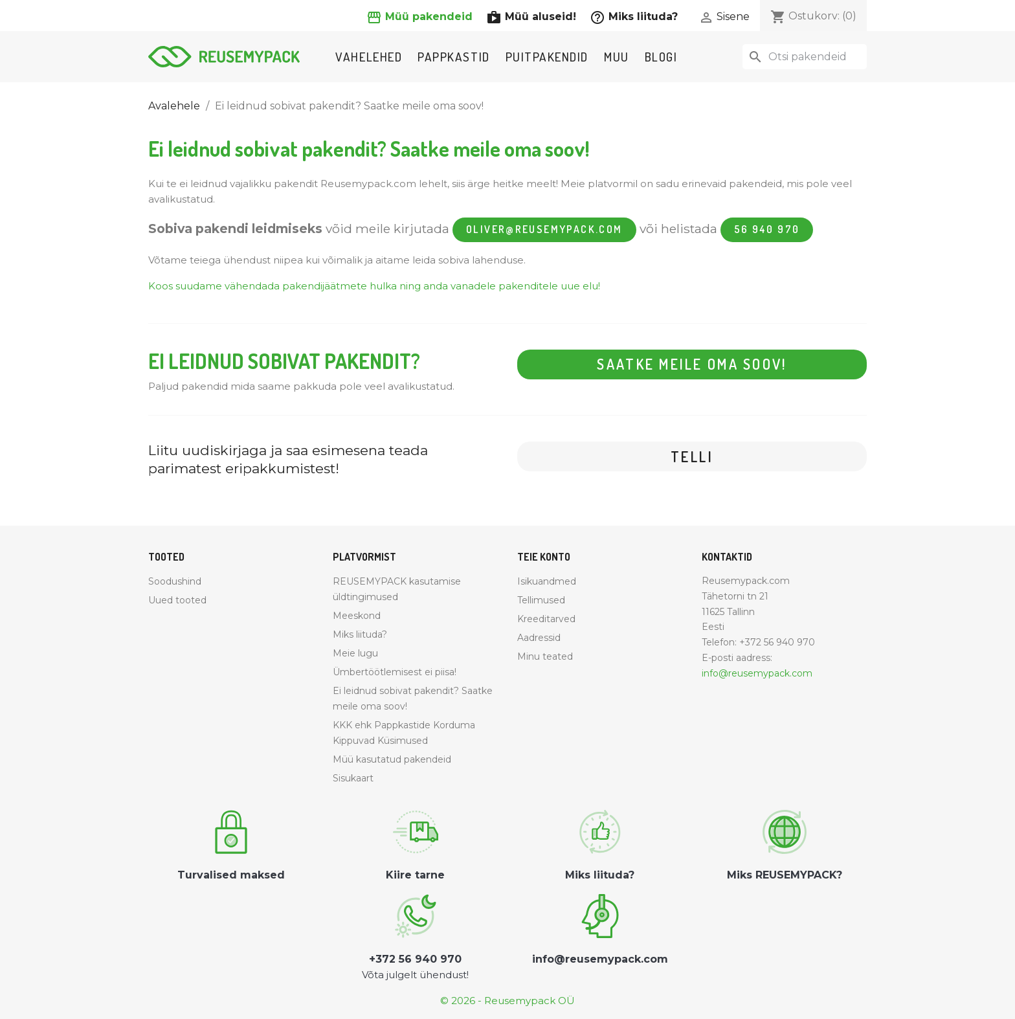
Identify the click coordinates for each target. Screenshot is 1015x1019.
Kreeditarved (546, 619)
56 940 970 (767, 229)
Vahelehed (368, 57)
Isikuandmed (546, 581)
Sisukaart (353, 778)
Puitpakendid (547, 57)
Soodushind (174, 581)
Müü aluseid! (532, 16)
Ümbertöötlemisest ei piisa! (394, 672)
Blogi (661, 57)
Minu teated (545, 656)
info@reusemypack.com (757, 673)
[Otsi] (804, 56)
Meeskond (357, 615)
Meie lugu (355, 653)
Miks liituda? (634, 16)
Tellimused (541, 600)
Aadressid (539, 638)
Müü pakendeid (421, 16)
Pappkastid (453, 57)
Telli (692, 457)
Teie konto (543, 557)
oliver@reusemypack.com (544, 229)
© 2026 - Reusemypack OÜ (507, 1000)
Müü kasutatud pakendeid (392, 759)
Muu (616, 57)
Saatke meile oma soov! (692, 364)
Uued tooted (177, 600)
